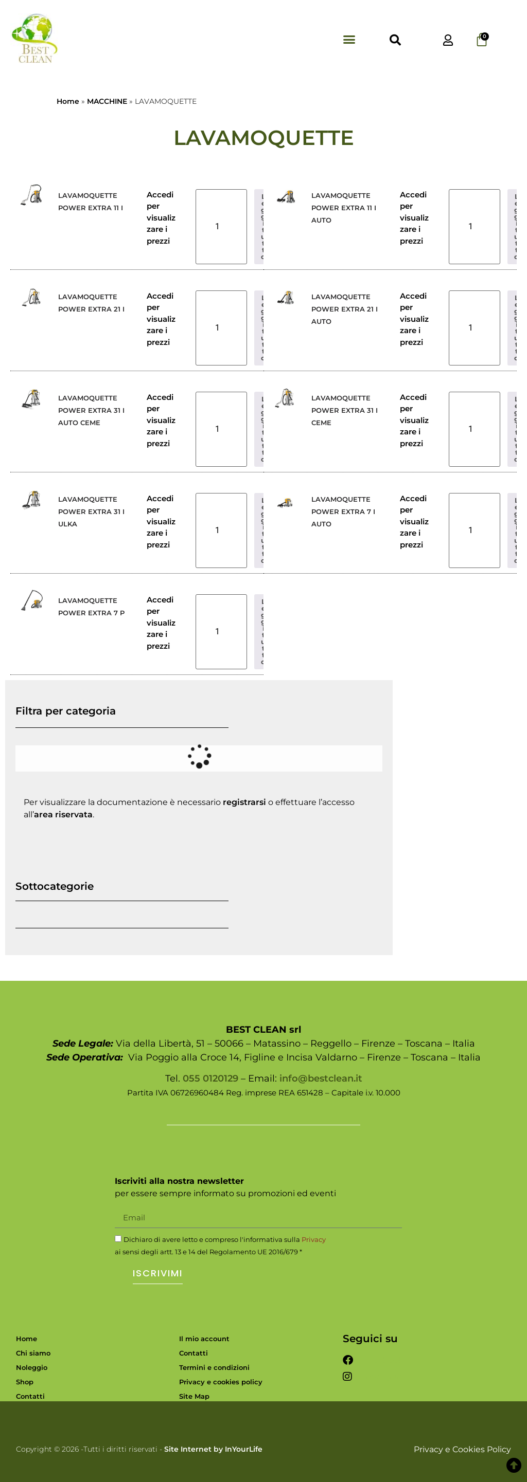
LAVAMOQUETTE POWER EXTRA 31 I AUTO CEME (91, 410)
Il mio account (204, 1338)
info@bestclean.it (320, 1078)
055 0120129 (210, 1078)
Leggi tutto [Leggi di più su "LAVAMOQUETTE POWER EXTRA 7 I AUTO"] (516, 530)
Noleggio (31, 1367)
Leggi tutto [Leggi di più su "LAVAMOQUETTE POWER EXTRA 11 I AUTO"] (516, 226)
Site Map (194, 1396)
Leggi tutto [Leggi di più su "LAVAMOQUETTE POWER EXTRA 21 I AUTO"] (516, 328)
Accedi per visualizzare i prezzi (161, 218)
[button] (349, 39)
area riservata (63, 814)
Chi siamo (33, 1353)
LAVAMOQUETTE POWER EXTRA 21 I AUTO (344, 308)
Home (68, 101)
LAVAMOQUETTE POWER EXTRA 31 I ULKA (91, 511)
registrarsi (244, 802)
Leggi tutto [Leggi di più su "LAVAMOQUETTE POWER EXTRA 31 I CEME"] (516, 429)
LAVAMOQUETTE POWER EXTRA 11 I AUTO (343, 207)
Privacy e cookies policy (220, 1382)
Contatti (30, 1396)
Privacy (314, 1239)
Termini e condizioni (214, 1367)
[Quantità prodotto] (221, 226)
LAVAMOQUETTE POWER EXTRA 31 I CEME (344, 410)
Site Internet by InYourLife (213, 1449)
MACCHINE (107, 101)
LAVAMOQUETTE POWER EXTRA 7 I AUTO (343, 511)
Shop (24, 1382)
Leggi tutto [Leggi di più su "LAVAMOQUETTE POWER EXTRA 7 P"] (263, 631)
